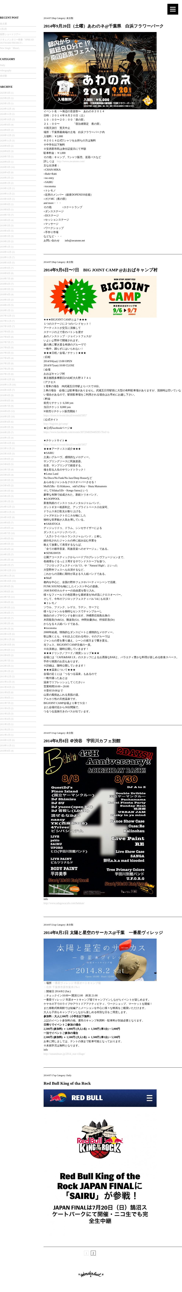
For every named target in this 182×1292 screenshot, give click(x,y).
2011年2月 (5, 729)
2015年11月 (5, 448)
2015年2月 (5, 496)
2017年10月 (5, 326)
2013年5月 (5, 607)
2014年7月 (5, 533)
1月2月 (3, 29)
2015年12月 (5, 443)
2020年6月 (5, 162)
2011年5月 (5, 713)
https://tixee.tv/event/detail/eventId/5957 (65, 415)
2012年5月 (5, 666)
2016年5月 (5, 416)
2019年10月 (5, 199)
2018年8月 (5, 273)
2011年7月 (5, 703)
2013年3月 (5, 618)
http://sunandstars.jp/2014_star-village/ (64, 1053)
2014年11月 (5, 512)
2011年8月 (5, 697)
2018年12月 (5, 252)
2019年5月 (5, 225)
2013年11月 (5, 575)
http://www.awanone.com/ (71, 161)
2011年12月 (5, 676)
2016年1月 (5, 437)
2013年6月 (5, 602)
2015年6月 (5, 475)
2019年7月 (5, 215)
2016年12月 (5, 379)
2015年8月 (5, 464)
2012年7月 (5, 660)
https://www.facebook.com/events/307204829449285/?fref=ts (76, 432)
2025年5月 (5, 93)
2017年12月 (5, 315)
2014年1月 (5, 565)
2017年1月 (5, 374)
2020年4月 (5, 172)
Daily (2, 65)
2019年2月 (5, 241)
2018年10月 (5, 262)
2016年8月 (5, 400)
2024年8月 (5, 130)
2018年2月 (5, 305)
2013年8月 (5, 591)
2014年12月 (5, 506)
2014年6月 (5, 538)
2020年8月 (5, 151)
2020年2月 (5, 177)
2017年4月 (5, 358)
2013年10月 (5, 581)
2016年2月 (5, 432)
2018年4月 (5, 294)
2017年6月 (5, 347)
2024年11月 (5, 114)
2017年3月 (5, 363)
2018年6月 (5, 284)
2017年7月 (5, 342)
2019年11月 (5, 193)
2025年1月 (5, 103)
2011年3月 (5, 724)
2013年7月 (5, 597)
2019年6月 (5, 220)
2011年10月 (5, 687)
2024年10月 (5, 119)
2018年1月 (5, 310)
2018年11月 (5, 257)
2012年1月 (5, 671)
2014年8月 (5, 528)
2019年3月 (5, 236)
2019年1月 (5, 246)
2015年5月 (5, 480)
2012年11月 (5, 639)
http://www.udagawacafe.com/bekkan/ (64, 903)
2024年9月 (5, 124)
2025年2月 (5, 98)
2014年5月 (5, 544)
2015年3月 (5, 490)
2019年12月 (5, 188)
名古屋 (3, 23)
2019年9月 (5, 204)
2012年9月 (5, 650)
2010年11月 (5, 745)
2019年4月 (5, 230)
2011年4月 (5, 719)
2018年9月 (5, 268)
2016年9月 (5, 395)
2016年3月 (5, 427)
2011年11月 (5, 681)
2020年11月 (5, 140)
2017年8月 (5, 337)
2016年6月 (5, 411)
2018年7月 (5, 278)
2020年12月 (5, 135)
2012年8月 (5, 655)
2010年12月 (5, 740)
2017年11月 (5, 321)
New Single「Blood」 (10, 48)
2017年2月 (5, 368)
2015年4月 (5, 485)
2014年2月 (5, 559)
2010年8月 (5, 750)
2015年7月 (5, 469)
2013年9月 (5, 586)
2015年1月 (5, 501)
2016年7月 (5, 406)
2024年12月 (5, 108)
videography (5, 70)
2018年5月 (5, 289)
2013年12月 (5, 570)
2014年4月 (5, 549)
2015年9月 (5, 459)
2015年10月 (5, 453)
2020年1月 (5, 183)
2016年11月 (5, 384)
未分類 (3, 75)
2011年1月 (5, 735)
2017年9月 (5, 331)
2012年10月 (5, 644)
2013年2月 (5, 623)
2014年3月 (5, 554)
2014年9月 (5, 522)
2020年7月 (5, 156)
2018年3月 (5, 299)
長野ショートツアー (10, 34)
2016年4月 (5, 421)
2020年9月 (5, 146)
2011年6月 (5, 708)
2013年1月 (5, 628)
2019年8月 (5, 209)
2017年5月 (5, 353)
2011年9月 (5, 692)
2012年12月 (5, 634)
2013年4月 (5, 613)
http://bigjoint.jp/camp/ (56, 423)
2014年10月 (5, 517)
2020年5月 (5, 167)
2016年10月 (5, 390)
